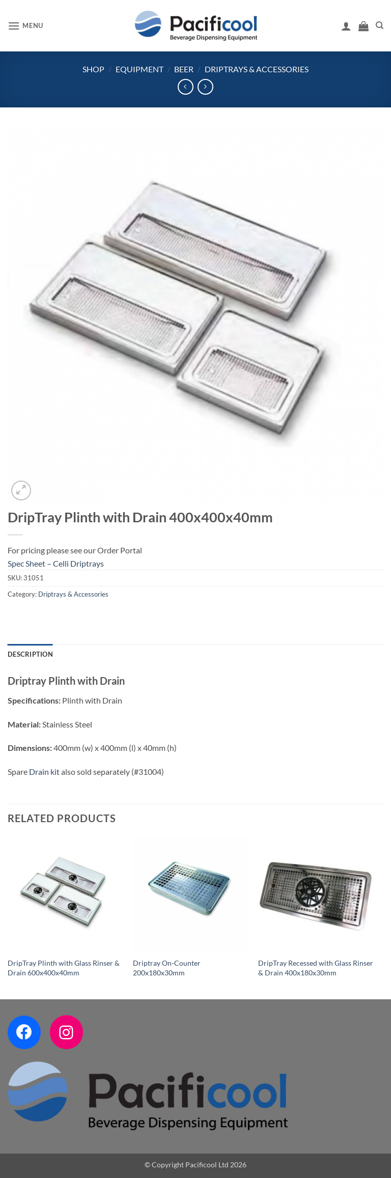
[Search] (379, 25)
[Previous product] (205, 87)
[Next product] (185, 87)
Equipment (139, 69)
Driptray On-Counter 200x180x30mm (167, 968)
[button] (25, 25)
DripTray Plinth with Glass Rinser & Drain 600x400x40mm (64, 968)
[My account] (346, 26)
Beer (183, 69)
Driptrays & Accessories (257, 69)
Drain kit (44, 771)
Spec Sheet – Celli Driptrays (56, 563)
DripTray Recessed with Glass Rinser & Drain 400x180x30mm (315, 968)
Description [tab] (30, 654)
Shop (93, 69)
